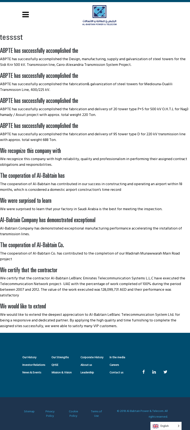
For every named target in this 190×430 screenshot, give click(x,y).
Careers (114, 365)
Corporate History (91, 357)
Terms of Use (96, 413)
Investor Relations (33, 365)
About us (86, 365)
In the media (117, 357)
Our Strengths (60, 357)
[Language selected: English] (166, 426)
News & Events (31, 372)
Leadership (87, 372)
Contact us (116, 372)
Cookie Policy (73, 413)
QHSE (54, 365)
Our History (29, 357)
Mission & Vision (61, 372)
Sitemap (29, 411)
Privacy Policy (50, 413)
